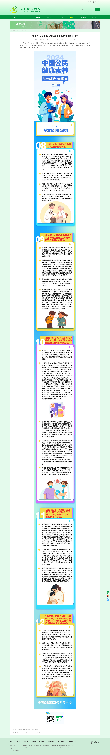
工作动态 (26, 17)
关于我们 (80, 1)
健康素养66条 (27, 30)
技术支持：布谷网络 (14, 750)
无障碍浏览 (89, 2)
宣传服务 (83, 17)
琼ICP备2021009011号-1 (31, 748)
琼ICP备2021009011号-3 (42, 748)
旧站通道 (68, 748)
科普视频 (41, 741)
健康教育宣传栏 (73, 741)
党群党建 (49, 17)
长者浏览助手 (96, 2)
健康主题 (72, 17)
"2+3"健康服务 (61, 741)
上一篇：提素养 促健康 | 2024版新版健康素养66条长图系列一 (26, 729)
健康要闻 (38, 17)
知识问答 (33, 741)
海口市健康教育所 (22, 748)
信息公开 (60, 17)
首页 (15, 17)
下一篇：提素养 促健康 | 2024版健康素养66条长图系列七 (25, 732)
